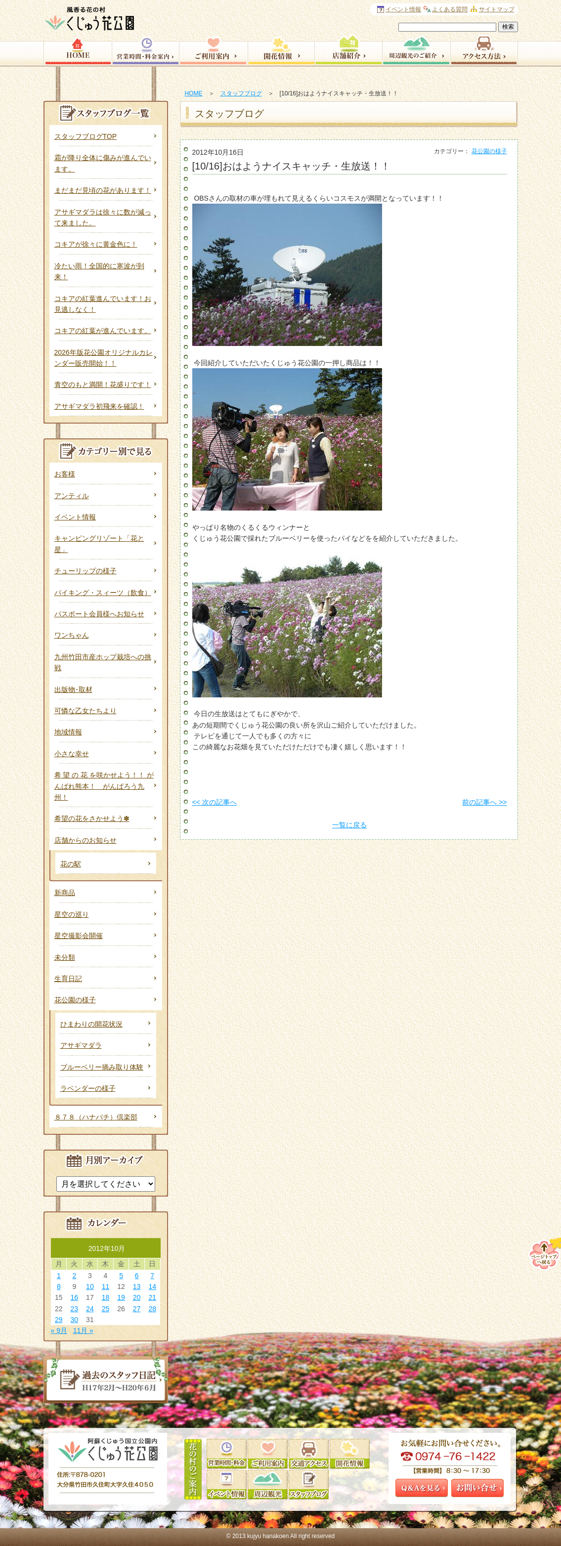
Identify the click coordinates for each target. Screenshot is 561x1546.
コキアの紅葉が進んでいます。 (102, 331)
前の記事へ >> (484, 802)
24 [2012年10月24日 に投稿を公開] (90, 1309)
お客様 (64, 474)
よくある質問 (450, 9)
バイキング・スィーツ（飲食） (102, 593)
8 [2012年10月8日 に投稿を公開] (59, 1286)
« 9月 (59, 1330)
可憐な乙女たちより (85, 711)
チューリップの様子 (85, 571)
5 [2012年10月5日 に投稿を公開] (121, 1276)
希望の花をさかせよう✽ (91, 818)
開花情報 (281, 49)
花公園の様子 (489, 151)
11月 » (83, 1330)
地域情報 (68, 732)
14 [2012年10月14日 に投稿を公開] (152, 1286)
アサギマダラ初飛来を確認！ (99, 406)
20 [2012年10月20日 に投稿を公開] (137, 1297)
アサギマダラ (81, 1045)
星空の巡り (71, 914)
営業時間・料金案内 (145, 49)
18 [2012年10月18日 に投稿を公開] (106, 1297)
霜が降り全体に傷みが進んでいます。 (102, 163)
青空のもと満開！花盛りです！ (102, 384)
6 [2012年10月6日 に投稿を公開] (137, 1276)
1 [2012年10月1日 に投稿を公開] (59, 1276)
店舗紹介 (348, 49)
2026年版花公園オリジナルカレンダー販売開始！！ (103, 357)
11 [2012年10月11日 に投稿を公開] (106, 1286)
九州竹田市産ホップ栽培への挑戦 (102, 662)
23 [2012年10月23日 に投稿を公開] (75, 1309)
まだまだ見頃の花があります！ (102, 190)
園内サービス (213, 49)
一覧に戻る (349, 825)
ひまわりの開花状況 (91, 1024)
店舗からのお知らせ (85, 840)
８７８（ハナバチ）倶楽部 (95, 1117)
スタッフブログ (241, 93)
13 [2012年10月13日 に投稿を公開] (137, 1286)
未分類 (64, 957)
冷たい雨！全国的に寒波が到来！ (99, 271)
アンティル (71, 496)
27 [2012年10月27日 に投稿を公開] (137, 1309)
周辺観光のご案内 (416, 49)
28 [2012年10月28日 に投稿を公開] (152, 1309)
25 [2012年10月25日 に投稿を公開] (106, 1309)
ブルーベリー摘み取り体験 (101, 1067)
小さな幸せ (71, 754)
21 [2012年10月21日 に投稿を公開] (152, 1297)
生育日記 (68, 979)
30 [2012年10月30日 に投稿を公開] (75, 1320)
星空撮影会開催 (78, 936)
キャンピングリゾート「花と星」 (99, 543)
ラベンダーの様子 (88, 1088)
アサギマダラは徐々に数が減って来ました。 (102, 217)
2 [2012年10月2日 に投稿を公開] (74, 1276)
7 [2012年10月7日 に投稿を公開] (152, 1276)
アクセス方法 (484, 49)
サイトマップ (497, 9)
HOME (194, 93)
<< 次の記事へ (214, 802)
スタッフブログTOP (85, 136)
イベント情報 (75, 517)
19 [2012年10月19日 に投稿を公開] (121, 1297)
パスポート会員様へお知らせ (99, 614)
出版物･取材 (73, 689)
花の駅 (70, 864)
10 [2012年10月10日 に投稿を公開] (90, 1286)
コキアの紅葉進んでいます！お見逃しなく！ (102, 304)
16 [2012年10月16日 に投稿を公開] (75, 1297)
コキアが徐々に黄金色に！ (95, 244)
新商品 (64, 893)
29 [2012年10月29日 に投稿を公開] (59, 1320)
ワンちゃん (71, 635)
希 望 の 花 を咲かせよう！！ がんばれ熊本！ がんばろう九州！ (104, 786)
